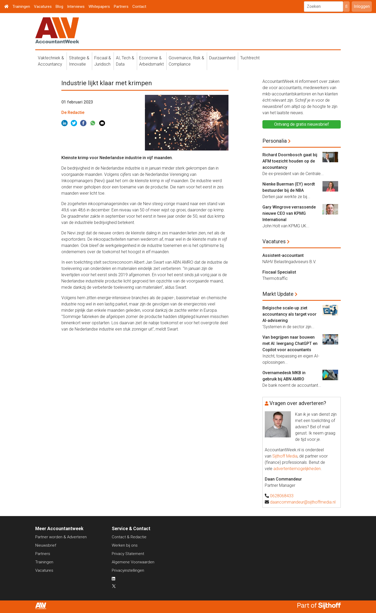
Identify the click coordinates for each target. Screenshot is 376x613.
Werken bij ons (125, 545)
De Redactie (72, 112)
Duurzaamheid (222, 57)
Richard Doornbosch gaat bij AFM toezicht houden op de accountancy (289, 161)
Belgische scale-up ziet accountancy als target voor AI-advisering (289, 314)
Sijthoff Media (284, 456)
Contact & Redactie (129, 537)
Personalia (274, 141)
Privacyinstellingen (128, 570)
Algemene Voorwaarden (133, 562)
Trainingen (21, 6)
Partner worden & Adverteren (61, 537)
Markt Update (277, 294)
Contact (139, 6)
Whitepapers (99, 6)
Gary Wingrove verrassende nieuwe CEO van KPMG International (289, 213)
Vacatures (43, 6)
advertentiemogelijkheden (297, 468)
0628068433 (281, 495)
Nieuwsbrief (45, 545)
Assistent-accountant (283, 255)
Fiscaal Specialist (279, 272)
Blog (59, 6)
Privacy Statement (128, 553)
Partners (121, 6)
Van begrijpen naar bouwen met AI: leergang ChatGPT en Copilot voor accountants (290, 343)
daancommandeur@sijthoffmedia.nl (303, 502)
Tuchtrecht (250, 57)
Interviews (76, 6)
